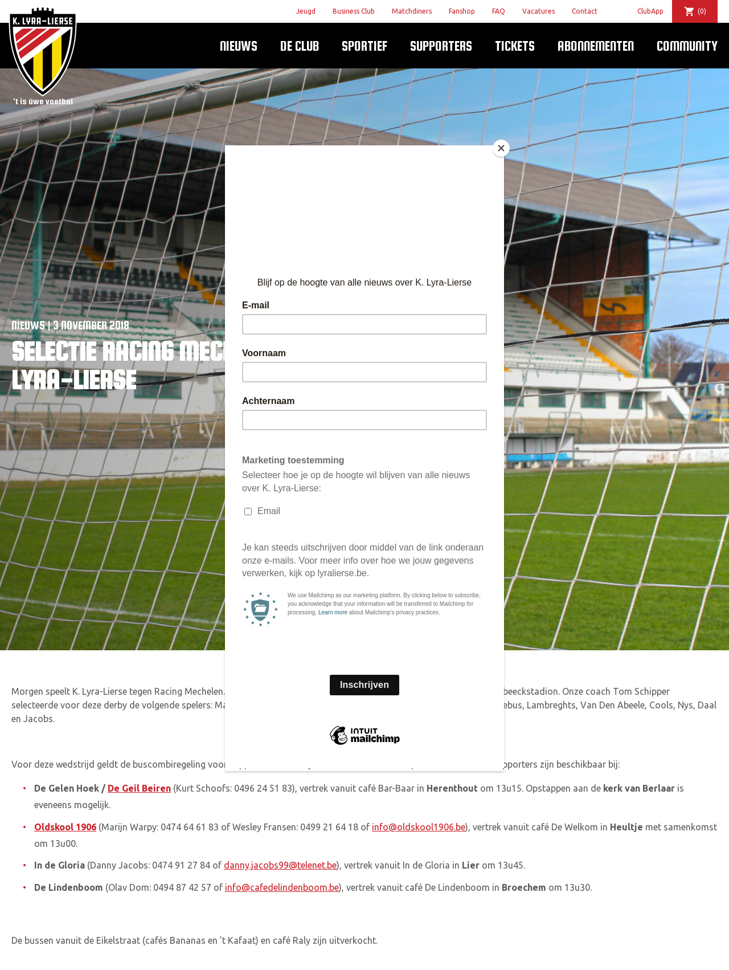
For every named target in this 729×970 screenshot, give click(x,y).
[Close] (501, 148)
